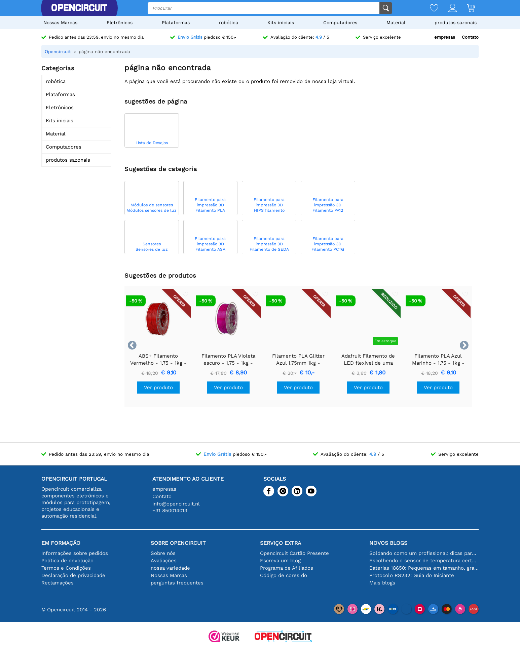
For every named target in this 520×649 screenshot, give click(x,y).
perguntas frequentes (177, 583)
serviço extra (280, 543)
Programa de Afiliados (286, 568)
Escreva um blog (280, 561)
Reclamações (57, 583)
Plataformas (176, 22)
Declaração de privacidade (73, 575)
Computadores (340, 22)
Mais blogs (382, 583)
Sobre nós (163, 553)
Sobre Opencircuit (178, 543)
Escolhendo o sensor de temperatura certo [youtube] (424, 561)
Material (395, 22)
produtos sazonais (456, 22)
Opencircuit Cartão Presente (294, 553)
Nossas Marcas (60, 22)
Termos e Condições (66, 568)
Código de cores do (283, 575)
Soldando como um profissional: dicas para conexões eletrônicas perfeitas (424, 553)
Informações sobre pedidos (74, 553)
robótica (228, 22)
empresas (444, 37)
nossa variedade (170, 568)
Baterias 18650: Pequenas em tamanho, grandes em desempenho (424, 568)
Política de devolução (67, 561)
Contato (470, 37)
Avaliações (164, 561)
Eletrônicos (120, 22)
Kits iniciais (280, 22)
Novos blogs (388, 543)
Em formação (60, 543)
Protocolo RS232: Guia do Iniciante (411, 575)
